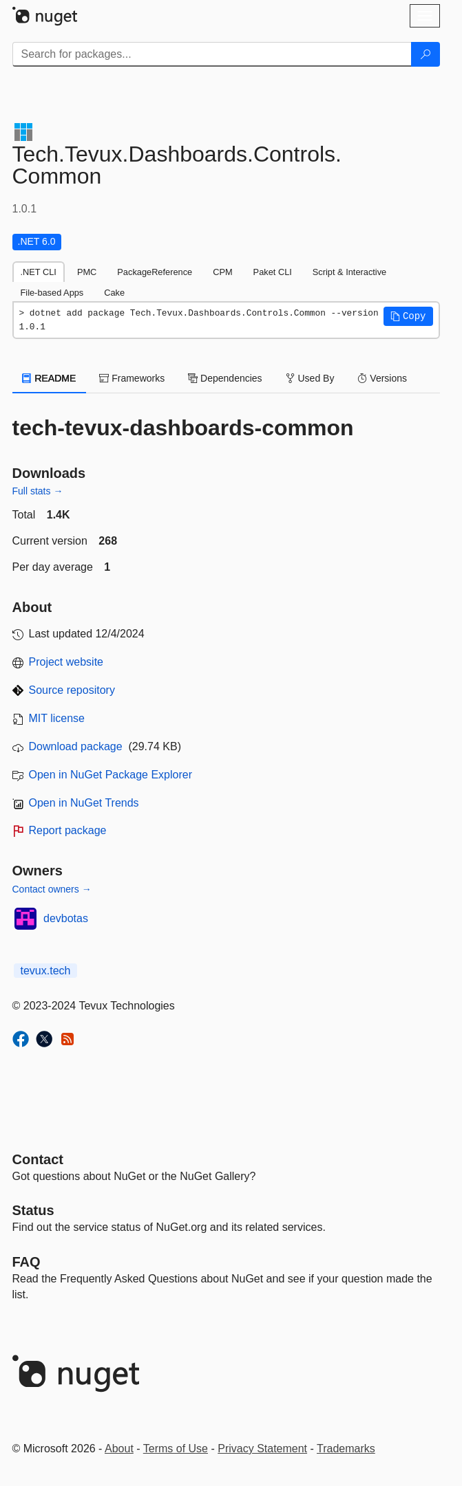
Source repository (72, 690)
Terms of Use (175, 1448)
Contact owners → (52, 889)
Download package (76, 746)
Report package (68, 830)
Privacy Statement (262, 1448)
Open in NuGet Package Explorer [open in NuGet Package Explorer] (110, 774)
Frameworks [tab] (132, 378)
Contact (37, 1159)
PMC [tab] (86, 272)
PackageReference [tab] (154, 272)
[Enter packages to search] (212, 54)
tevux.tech (46, 970)
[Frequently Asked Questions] (26, 1261)
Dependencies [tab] (225, 378)
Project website (66, 662)
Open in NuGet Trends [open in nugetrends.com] (84, 803)
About (119, 1448)
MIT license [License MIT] (57, 718)
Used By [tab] (310, 378)
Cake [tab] (114, 292)
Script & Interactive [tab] (349, 272)
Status (33, 1210)
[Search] (425, 54)
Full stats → (37, 490)
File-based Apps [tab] (52, 292)
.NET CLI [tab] (38, 272)
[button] (408, 316)
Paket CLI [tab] (272, 272)
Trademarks (346, 1448)
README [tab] (49, 378)
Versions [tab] (382, 378)
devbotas (65, 918)
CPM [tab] (222, 272)
